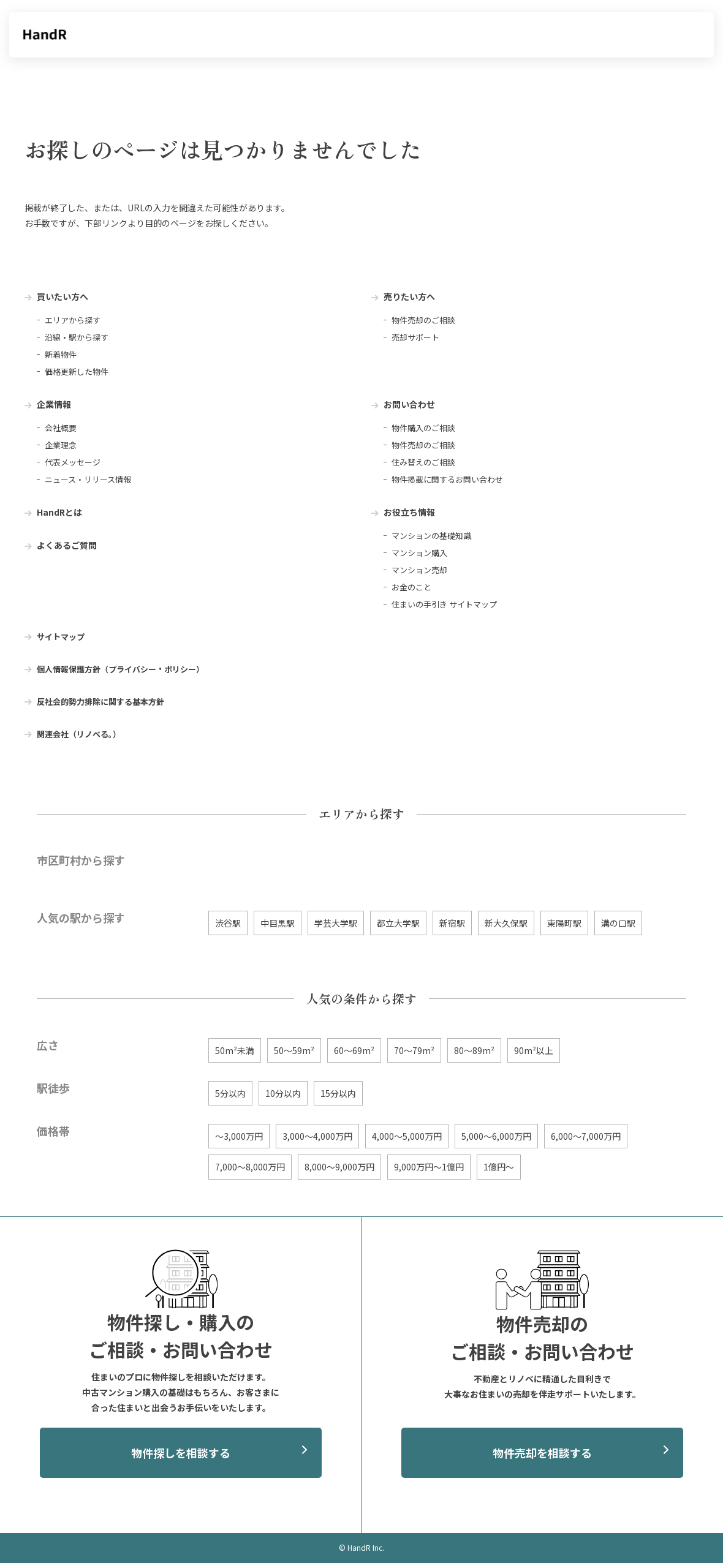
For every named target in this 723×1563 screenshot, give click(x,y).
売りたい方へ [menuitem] (409, 296)
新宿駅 (452, 923)
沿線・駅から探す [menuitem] (76, 337)
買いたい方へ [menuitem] (62, 296)
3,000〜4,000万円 (317, 1136)
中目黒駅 (277, 923)
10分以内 (283, 1093)
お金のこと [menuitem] (411, 587)
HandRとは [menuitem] (59, 512)
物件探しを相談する (180, 1453)
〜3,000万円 (239, 1136)
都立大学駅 (398, 923)
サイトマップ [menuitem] (61, 636)
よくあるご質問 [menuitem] (67, 545)
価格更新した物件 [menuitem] (76, 371)
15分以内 (338, 1093)
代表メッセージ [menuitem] (72, 462)
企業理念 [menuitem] (61, 445)
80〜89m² (474, 1050)
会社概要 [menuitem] (61, 428)
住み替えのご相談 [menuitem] (423, 462)
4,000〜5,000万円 (407, 1136)
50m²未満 (234, 1050)
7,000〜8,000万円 (250, 1167)
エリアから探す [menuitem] (72, 320)
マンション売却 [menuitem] (419, 570)
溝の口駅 (618, 923)
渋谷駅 (228, 923)
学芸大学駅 (335, 923)
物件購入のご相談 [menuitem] (423, 428)
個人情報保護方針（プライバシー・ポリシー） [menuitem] (120, 669)
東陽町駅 (564, 923)
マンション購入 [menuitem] (419, 553)
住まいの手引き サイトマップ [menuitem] (444, 604)
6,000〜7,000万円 (586, 1136)
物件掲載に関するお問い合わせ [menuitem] (447, 479)
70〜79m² (414, 1050)
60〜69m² (354, 1050)
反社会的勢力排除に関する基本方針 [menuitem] (100, 701)
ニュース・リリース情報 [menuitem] (88, 479)
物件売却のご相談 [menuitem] (423, 320)
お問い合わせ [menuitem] (409, 404)
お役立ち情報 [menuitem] (409, 512)
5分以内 (230, 1093)
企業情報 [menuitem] (54, 404)
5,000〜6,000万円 (496, 1136)
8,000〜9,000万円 (339, 1167)
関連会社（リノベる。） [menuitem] (79, 734)
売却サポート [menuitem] (415, 337)
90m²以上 (533, 1050)
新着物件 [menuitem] (61, 354)
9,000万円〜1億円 (429, 1167)
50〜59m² (294, 1050)
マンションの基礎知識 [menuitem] (431, 536)
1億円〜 (498, 1167)
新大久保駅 (506, 923)
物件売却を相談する (542, 1453)
